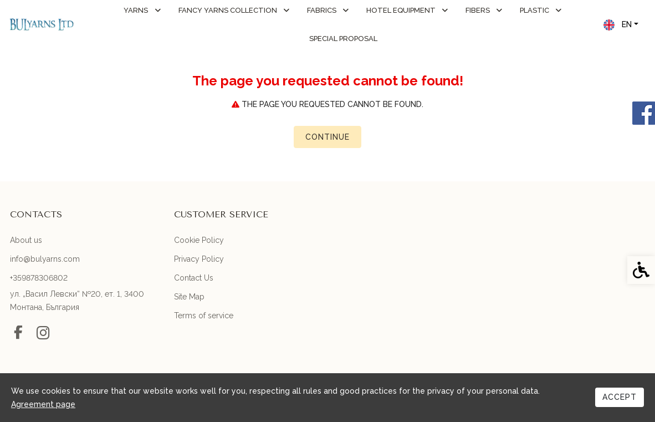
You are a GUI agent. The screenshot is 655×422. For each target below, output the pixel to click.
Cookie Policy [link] (199, 240)
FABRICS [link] (328, 10)
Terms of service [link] (203, 315)
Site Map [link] (189, 296)
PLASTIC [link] (541, 10)
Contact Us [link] (193, 277)
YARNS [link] (142, 10)
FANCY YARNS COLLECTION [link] (234, 10)
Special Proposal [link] (343, 38)
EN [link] (617, 24)
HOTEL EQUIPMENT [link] (407, 10)
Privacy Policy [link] (199, 259)
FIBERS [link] (484, 10)
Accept (619, 397)
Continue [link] (327, 137)
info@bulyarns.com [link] (45, 259)
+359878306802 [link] (39, 277)
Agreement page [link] (43, 404)
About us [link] (26, 240)
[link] (41, 24)
